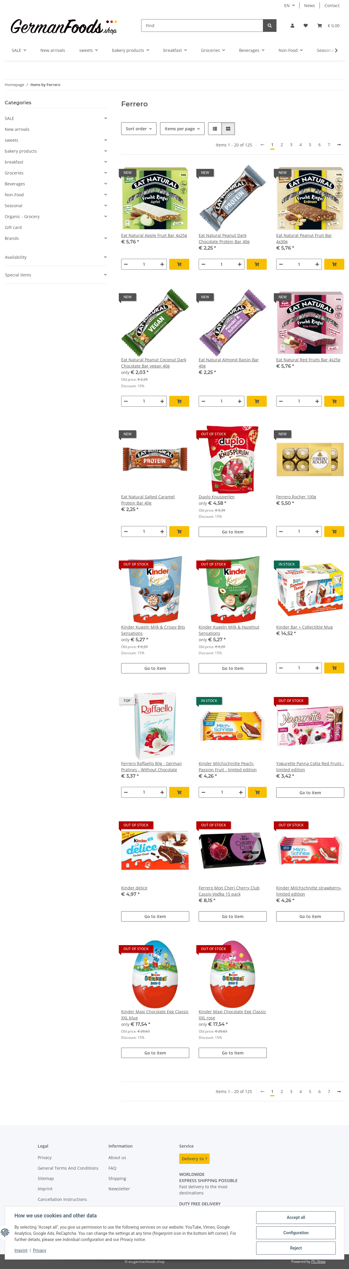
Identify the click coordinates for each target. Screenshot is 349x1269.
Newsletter (119, 1188)
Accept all (296, 1217)
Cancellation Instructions (62, 1199)
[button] (292, 25)
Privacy (39, 1250)
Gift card (13, 227)
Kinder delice (134, 888)
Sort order (136, 128)
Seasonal (13, 205)
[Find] (202, 25)
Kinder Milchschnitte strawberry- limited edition (309, 891)
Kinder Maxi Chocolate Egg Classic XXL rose (232, 1015)
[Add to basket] (179, 264)
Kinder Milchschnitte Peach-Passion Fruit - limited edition (228, 766)
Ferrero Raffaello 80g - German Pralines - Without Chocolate (151, 766)
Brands (12, 238)
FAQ (112, 1168)
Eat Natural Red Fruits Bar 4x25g (308, 359)
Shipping (117, 1178)
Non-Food (14, 194)
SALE (9, 118)
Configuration (295, 1232)
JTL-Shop (318, 1261)
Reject (296, 1248)
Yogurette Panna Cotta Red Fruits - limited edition (310, 766)
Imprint (20, 1250)
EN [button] (287, 5)
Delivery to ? (194, 1158)
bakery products (21, 151)
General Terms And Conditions (68, 1168)
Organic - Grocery (22, 216)
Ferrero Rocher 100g (296, 497)
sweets (11, 140)
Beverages (15, 184)
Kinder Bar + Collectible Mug (304, 627)
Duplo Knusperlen (217, 497)
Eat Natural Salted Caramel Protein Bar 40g (148, 500)
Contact (332, 5)
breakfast (14, 162)
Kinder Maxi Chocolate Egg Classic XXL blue (155, 1015)
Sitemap (46, 1178)
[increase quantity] (162, 264)
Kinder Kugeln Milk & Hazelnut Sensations (229, 630)
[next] (339, 145)
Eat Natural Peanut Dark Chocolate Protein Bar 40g (224, 238)
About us (117, 1157)
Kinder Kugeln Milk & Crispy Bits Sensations (153, 630)
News (309, 5)
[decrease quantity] (125, 264)
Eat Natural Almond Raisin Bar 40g (229, 363)
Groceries (14, 173)
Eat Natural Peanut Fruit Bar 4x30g (304, 238)
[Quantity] (144, 264)
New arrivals (17, 129)
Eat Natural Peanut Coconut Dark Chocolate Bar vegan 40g (153, 363)
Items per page (180, 128)
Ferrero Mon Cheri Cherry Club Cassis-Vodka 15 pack (229, 891)
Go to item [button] (232, 532)
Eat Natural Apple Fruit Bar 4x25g (154, 235)
